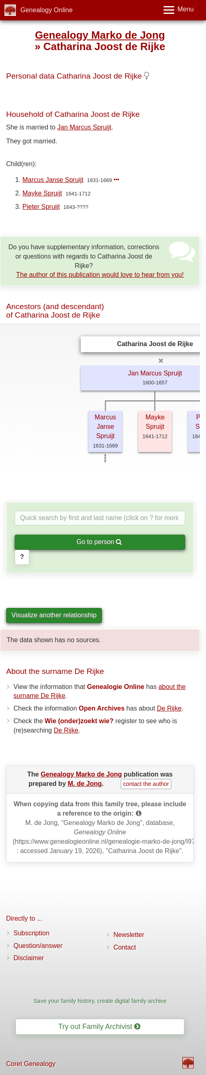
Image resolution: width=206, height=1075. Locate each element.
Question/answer (37, 945)
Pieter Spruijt (41, 206)
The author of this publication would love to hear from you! (100, 274)
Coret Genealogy (30, 1063)
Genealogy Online (46, 10)
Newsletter (128, 934)
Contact (124, 947)
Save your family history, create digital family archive (99, 1001)
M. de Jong (85, 783)
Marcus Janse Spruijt (52, 179)
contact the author (146, 784)
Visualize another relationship (54, 615)
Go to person (99, 541)
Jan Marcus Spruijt (84, 127)
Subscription (31, 933)
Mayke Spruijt (42, 193)
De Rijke (169, 708)
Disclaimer (28, 957)
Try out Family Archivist (99, 1026)
